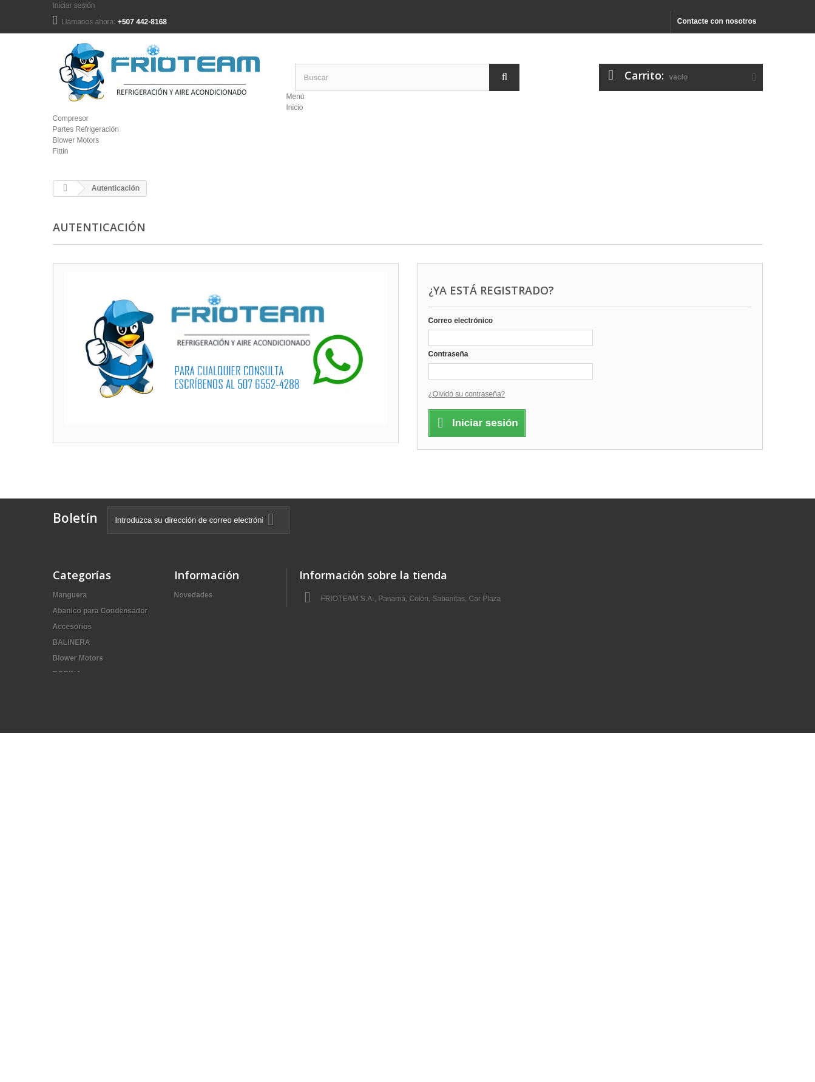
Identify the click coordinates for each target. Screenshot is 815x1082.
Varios (64, 1005)
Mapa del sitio (198, 642)
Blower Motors (76, 140)
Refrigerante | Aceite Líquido (102, 926)
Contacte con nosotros (717, 21)
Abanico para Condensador (100, 611)
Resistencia (73, 942)
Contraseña (448, 354)
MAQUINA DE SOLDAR (92, 832)
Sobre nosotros (201, 626)
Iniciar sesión (74, 5)
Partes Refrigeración (86, 129)
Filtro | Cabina (77, 753)
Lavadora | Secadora (88, 816)
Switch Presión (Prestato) (97, 974)
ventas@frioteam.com (378, 662)
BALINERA (71, 642)
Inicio (294, 107)
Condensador (76, 721)
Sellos (63, 958)
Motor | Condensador (89, 847)
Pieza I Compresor (85, 879)
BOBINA (67, 674)
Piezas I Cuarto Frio (87, 895)
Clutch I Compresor (86, 690)
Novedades (193, 595)
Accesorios (72, 626)
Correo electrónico (460, 320)
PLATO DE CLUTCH (87, 911)
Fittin (61, 151)
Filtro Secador (77, 768)
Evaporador (73, 737)
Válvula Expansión (85, 989)
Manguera (70, 595)
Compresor (71, 118)
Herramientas (76, 800)
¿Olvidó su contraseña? (467, 394)
